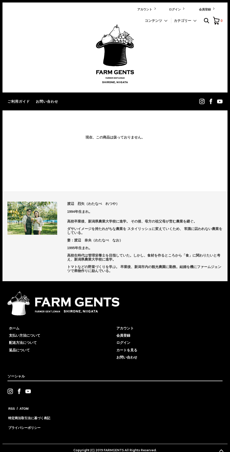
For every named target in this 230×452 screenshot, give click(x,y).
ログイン (177, 8)
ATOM (22, 407)
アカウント (147, 8)
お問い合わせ (47, 101)
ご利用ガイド (18, 101)
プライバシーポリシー (24, 422)
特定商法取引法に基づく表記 (30, 415)
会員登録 (207, 8)
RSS (11, 407)
